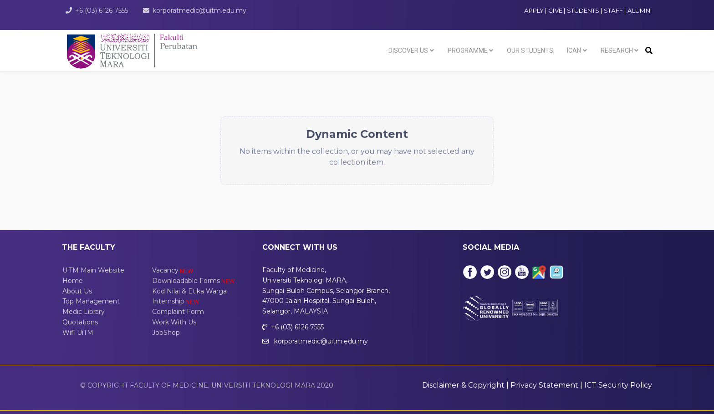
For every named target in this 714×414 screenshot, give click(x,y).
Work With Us (174, 322)
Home (72, 281)
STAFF (614, 10)
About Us (77, 291)
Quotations (80, 322)
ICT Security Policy (618, 385)
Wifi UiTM (77, 332)
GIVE (555, 10)
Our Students (530, 50)
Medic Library (83, 312)
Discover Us (408, 50)
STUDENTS (584, 10)
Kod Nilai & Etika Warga (189, 291)
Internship (176, 301)
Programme (468, 50)
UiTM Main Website (93, 270)
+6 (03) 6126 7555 (101, 10)
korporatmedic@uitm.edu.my (199, 10)
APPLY (534, 10)
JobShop (166, 332)
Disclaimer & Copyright (463, 385)
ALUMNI (639, 10)
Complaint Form (178, 312)
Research (617, 50)
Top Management (91, 301)
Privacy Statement (544, 385)
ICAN (574, 50)
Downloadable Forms (194, 281)
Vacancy (173, 270)
